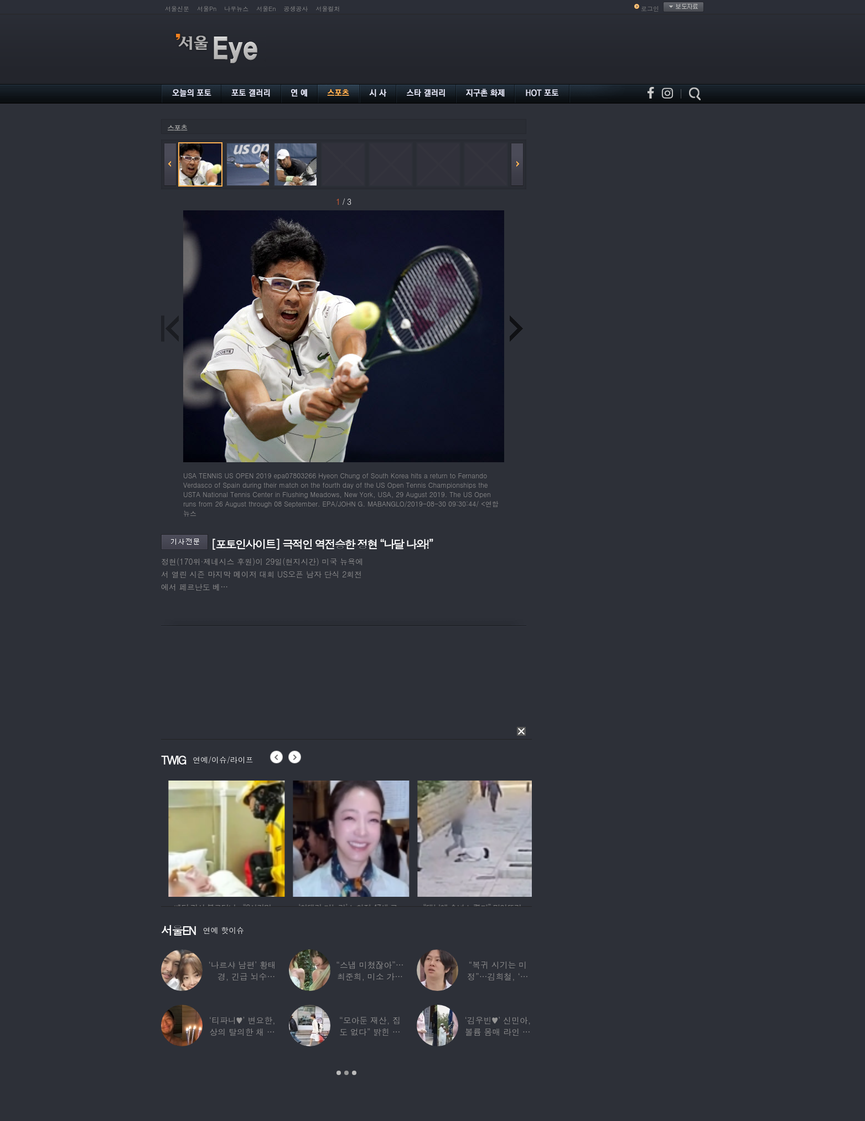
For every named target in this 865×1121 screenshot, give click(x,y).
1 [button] (338, 1073)
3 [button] (354, 1073)
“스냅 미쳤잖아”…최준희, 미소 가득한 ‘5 (369, 976)
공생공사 (296, 8)
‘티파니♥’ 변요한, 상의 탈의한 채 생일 (242, 1031)
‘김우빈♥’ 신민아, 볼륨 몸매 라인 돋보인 (498, 1031)
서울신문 (177, 8)
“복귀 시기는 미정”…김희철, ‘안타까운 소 (497, 976)
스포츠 (177, 127)
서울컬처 (328, 8)
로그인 (650, 8)
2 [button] (346, 1073)
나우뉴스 (236, 8)
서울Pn (206, 8)
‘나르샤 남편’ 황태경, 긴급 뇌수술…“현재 (242, 976)
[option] (265, 837)
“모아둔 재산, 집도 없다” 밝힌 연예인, (370, 1031)
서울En (266, 8)
